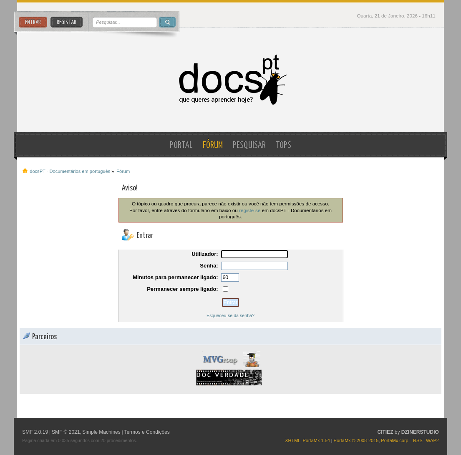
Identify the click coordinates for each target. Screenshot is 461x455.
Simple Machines (101, 432)
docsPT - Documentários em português (230, 80)
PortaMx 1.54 (316, 440)
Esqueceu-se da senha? (230, 315)
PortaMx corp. (395, 440)
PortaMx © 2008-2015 (356, 440)
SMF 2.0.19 (35, 432)
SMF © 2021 (66, 432)
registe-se (249, 210)
